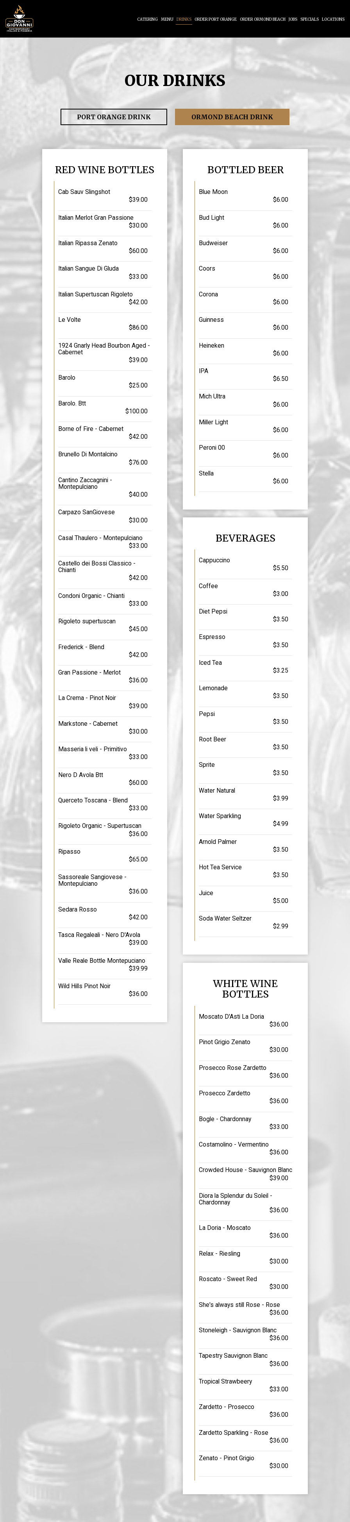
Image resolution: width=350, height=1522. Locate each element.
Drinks (184, 19)
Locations (333, 19)
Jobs (293, 19)
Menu (167, 19)
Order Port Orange (216, 19)
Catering (147, 19)
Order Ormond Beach (263, 19)
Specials (309, 19)
